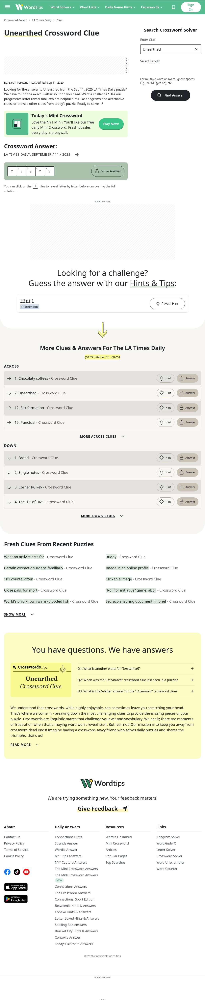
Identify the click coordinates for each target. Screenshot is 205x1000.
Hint (165, 379)
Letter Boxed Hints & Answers (77, 920)
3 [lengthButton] (153, 71)
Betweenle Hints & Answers (75, 907)
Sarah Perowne (18, 84)
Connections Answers (71, 888)
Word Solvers (63, 7)
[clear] (196, 49)
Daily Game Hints (120, 7)
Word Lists (90, 7)
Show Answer (108, 172)
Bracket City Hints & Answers (76, 933)
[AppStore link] (26, 889)
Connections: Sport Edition (74, 901)
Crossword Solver (169, 857)
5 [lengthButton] (170, 71)
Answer (187, 379)
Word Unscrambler (171, 864)
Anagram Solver (168, 838)
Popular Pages (116, 857)
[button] (102, 305)
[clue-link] (84, 379)
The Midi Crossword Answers (76, 877)
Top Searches (115, 864)
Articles (111, 851)
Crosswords (152, 7)
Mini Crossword (117, 845)
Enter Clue (148, 40)
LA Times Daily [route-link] (41, 20)
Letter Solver (166, 851)
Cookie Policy (14, 857)
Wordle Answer (66, 851)
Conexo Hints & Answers (73, 913)
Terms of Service (16, 851)
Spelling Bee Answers (71, 926)
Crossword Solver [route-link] (15, 20)
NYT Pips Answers (68, 857)
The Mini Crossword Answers (76, 870)
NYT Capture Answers (71, 864)
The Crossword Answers (73, 894)
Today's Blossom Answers (74, 945)
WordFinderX (166, 845)
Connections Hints (68, 838)
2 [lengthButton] (144, 71)
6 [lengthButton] (179, 71)
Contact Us (12, 838)
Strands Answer (66, 845)
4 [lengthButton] (162, 71)
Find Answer (170, 95)
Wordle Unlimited (119, 838)
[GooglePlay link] (26, 900)
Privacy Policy (14, 845)
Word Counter (167, 870)
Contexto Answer (67, 939)
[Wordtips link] (29, 7)
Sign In (191, 7)
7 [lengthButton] (188, 71)
